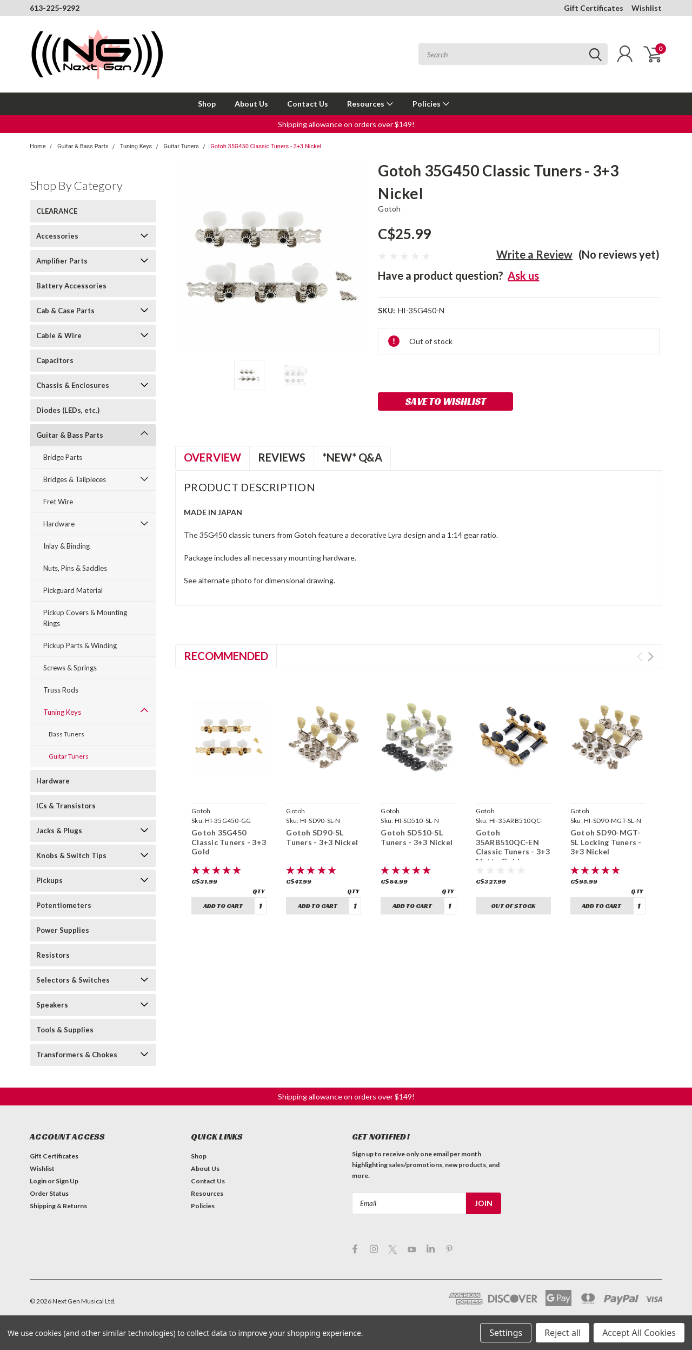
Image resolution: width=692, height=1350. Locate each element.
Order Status (49, 1193)
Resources (370, 103)
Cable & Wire (59, 335)
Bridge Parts (62, 457)
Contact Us (307, 103)
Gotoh (389, 208)
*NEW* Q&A (352, 457)
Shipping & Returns (58, 1206)
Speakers (52, 1004)
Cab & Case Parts (65, 310)
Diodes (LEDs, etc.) (67, 410)
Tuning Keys (136, 146)
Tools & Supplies (65, 1029)
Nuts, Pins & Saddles (75, 568)
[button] (346, 124)
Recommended (226, 655)
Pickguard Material (73, 590)
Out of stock (513, 905)
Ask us (523, 275)
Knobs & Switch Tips (71, 855)
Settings (505, 1333)
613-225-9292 (54, 7)
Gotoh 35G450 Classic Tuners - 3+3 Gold (228, 842)
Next (650, 656)
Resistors (53, 955)
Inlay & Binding (66, 546)
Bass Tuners (66, 734)
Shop (207, 103)
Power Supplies (62, 930)
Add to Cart (223, 905)
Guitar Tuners (180, 146)
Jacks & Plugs (59, 830)
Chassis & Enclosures (72, 385)
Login (38, 1181)
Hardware (59, 523)
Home (38, 146)
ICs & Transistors (66, 805)
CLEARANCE (56, 211)
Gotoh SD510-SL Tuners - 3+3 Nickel (417, 837)
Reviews (281, 457)
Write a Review (534, 254)
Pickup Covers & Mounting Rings (85, 618)
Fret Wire (58, 501)
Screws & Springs (70, 667)
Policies (431, 103)
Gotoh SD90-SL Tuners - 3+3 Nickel (322, 837)
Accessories (57, 236)
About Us (251, 103)
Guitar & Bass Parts (83, 146)
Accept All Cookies (639, 1333)
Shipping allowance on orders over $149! (346, 124)
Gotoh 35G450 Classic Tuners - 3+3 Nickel (265, 146)
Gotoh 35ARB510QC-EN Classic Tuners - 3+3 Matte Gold (513, 847)
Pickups (49, 880)
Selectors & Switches (73, 980)
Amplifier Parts (62, 260)
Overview (212, 457)
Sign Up (67, 1181)
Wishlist (646, 7)
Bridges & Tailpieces (74, 479)
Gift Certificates (593, 7)
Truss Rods (60, 690)
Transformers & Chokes (76, 1054)
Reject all (562, 1333)
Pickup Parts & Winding (80, 645)
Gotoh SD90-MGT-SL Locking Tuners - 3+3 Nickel (606, 842)
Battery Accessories (71, 285)
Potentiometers (63, 905)
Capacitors (55, 360)
